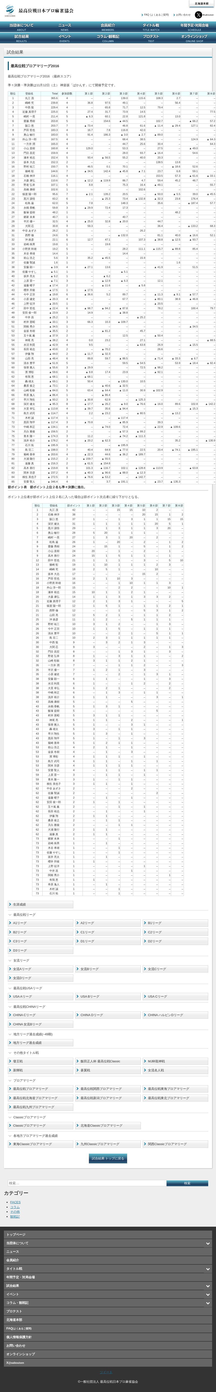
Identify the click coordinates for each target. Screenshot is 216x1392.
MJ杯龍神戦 (156, 1061)
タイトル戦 (151, 26)
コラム (15, 1207)
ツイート (106, 1372)
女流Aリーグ (22, 969)
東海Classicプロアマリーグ (32, 1144)
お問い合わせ (183, 14)
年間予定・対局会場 (194, 26)
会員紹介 (108, 26)
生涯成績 (19, 904)
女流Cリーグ (157, 969)
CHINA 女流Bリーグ (27, 1024)
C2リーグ (155, 932)
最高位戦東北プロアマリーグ (168, 1098)
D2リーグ (155, 941)
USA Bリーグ (90, 996)
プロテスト (151, 38)
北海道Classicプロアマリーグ (101, 1125)
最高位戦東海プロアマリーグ (168, 1089)
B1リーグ (154, 923)
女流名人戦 (156, 1070)
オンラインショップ (194, 38)
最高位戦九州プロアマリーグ (33, 1107)
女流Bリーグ (90, 969)
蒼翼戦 (85, 1070)
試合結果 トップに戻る (108, 1158)
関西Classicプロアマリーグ (167, 1144)
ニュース (64, 26)
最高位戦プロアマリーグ (30, 1089)
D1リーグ (87, 941)
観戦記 (15, 1216)
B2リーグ (20, 932)
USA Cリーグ (157, 996)
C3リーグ (20, 941)
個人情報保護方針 (19, 1337)
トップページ (15, 1234)
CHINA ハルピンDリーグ (165, 1015)
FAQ (156, 14)
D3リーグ (20, 950)
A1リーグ (20, 923)
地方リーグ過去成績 (27, 1043)
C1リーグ (87, 932)
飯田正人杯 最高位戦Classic (100, 1061)
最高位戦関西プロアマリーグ (101, 1089)
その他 (15, 1212)
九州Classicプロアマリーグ (100, 1144)
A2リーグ (87, 923)
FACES (15, 1202)
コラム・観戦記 (108, 38)
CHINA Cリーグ (24, 1015)
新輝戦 (18, 1070)
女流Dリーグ (22, 978)
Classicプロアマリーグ (29, 1125)
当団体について (21, 26)
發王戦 (18, 1061)
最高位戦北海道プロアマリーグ (35, 1098)
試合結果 (21, 38)
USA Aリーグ (22, 996)
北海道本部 (201, 4)
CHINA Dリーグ (92, 1015)
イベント (64, 38)
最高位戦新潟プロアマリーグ (101, 1098)
